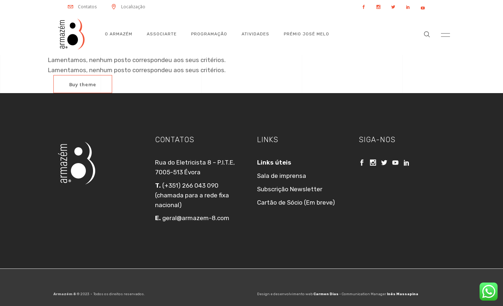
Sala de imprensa (281, 175)
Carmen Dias (326, 294)
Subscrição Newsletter (289, 189)
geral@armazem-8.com (195, 218)
